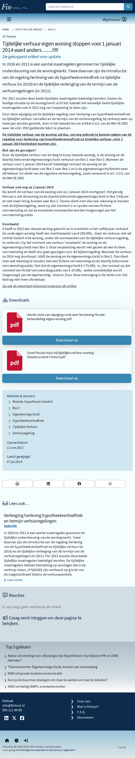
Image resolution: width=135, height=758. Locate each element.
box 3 (16, 408)
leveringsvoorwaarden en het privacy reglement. (47, 750)
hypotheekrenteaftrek (28, 420)
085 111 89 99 (12, 710)
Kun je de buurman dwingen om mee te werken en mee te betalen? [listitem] (57, 679)
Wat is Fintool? (88, 706)
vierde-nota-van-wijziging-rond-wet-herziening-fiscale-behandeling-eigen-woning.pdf (66, 316)
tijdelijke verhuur (25, 426)
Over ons (83, 701)
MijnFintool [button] (114, 19)
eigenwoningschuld (26, 414)
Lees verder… (16, 580)
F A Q (81, 712)
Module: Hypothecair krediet (32, 401)
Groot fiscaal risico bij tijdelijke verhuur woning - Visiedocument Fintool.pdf (61, 354)
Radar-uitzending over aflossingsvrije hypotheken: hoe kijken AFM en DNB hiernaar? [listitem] (63, 658)
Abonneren (85, 717)
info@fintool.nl (13, 705)
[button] (26, 741)
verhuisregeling (23, 433)
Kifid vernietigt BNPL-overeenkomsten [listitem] (36, 686)
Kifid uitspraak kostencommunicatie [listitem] (35, 673)
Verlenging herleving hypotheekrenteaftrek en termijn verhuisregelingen (43, 518)
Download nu (67, 340)
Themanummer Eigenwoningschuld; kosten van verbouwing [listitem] (53, 666)
